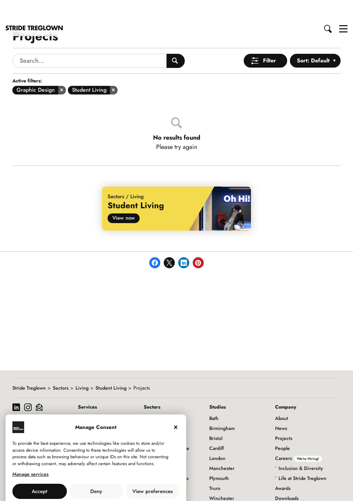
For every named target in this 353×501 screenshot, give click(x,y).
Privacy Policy (115, 485)
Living (82, 367)
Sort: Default (313, 40)
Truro (214, 467)
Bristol (215, 417)
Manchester (221, 447)
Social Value (288, 487)
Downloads (287, 477)
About (281, 397)
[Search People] (176, 40)
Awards (283, 467)
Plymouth (219, 457)
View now (123, 197)
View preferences (152, 470)
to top (341, 490)
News (281, 407)
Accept (39, 470)
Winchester (221, 477)
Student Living (111, 367)
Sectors (61, 367)
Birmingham (222, 407)
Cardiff (216, 427)
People (282, 427)
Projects (283, 417)
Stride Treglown (29, 367)
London (217, 437)
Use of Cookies (78, 485)
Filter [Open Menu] (269, 40)
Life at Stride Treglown (302, 457)
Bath (214, 397)
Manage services (30, 453)
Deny (96, 470)
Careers (298, 437)
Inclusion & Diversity (301, 447)
